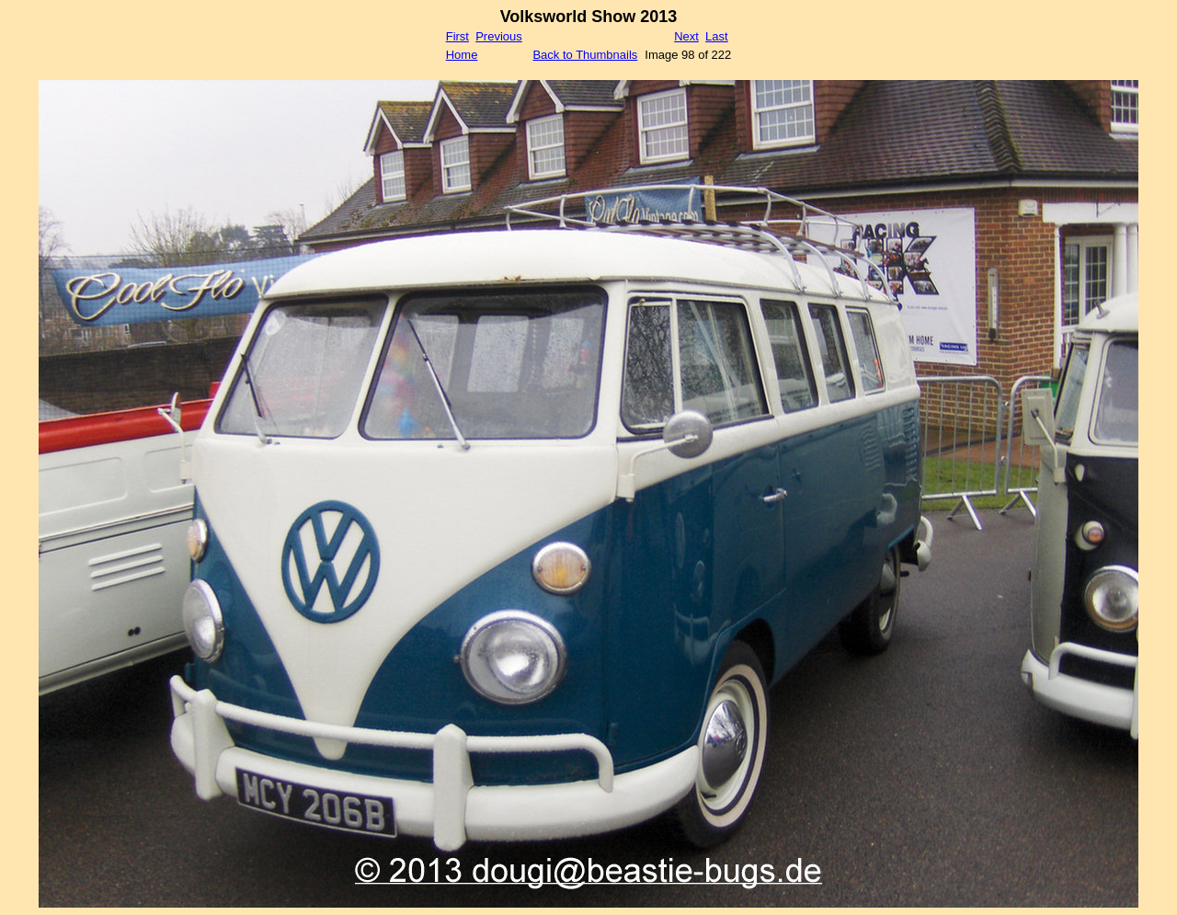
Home (462, 55)
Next (686, 36)
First (457, 36)
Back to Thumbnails (584, 55)
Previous (498, 36)
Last (716, 36)
